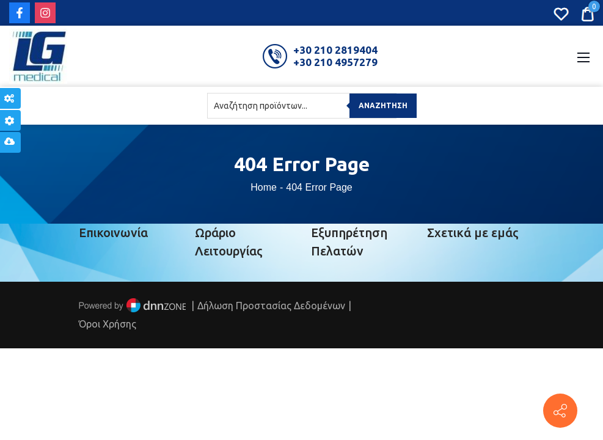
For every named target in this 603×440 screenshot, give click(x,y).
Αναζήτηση (383, 105)
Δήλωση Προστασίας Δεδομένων (271, 305)
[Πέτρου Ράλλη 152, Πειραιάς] (560, 411)
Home (263, 187)
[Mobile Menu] (583, 56)
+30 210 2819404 (335, 50)
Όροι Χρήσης (107, 323)
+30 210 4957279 (335, 62)
